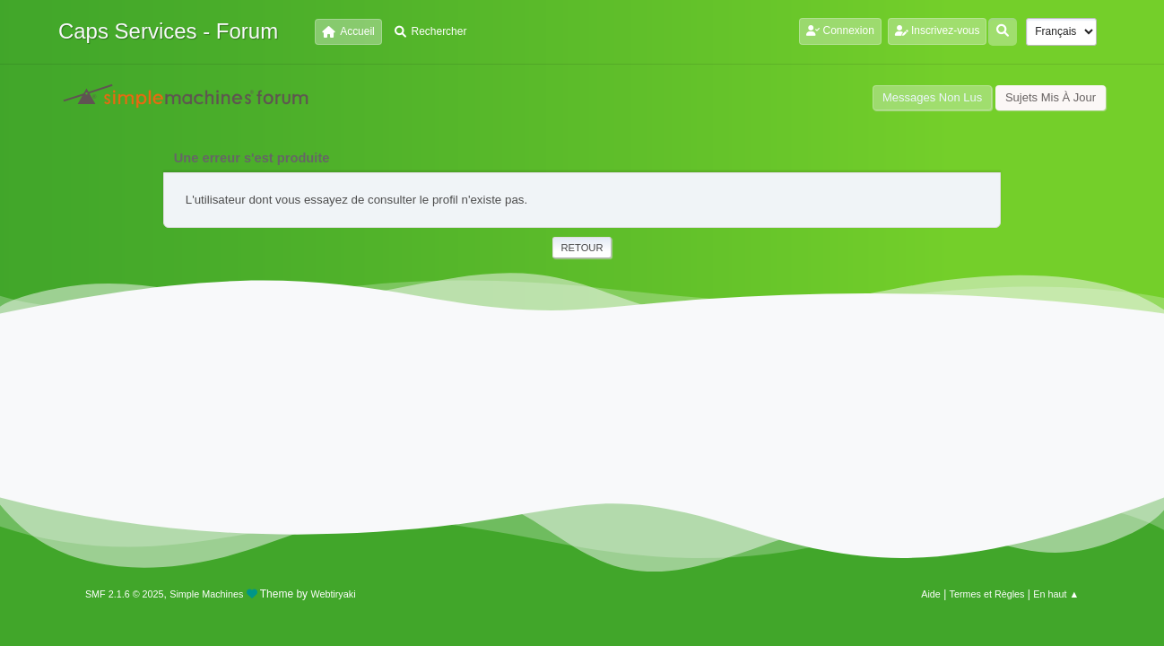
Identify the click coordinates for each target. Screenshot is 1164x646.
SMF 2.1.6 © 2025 (124, 594)
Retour (581, 247)
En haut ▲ (1056, 594)
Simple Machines (206, 594)
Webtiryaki (332, 594)
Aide (931, 594)
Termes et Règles (987, 594)
